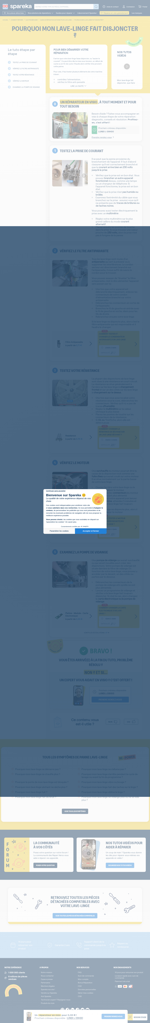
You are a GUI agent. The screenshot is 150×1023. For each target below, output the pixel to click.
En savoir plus (71, 522)
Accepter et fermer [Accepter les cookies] (91, 531)
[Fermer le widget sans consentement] (56, 491)
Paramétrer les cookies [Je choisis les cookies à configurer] (59, 531)
